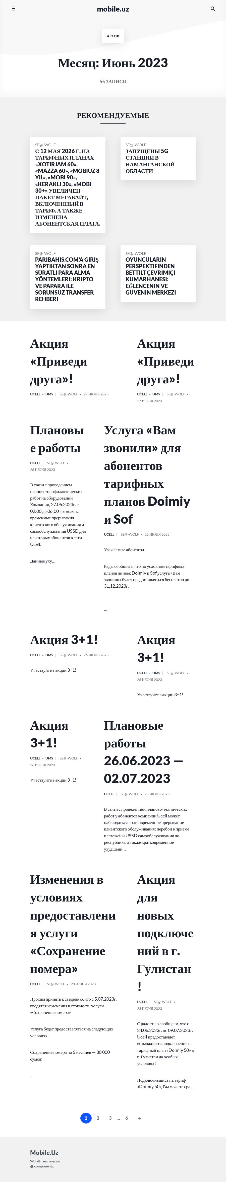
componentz (41, 1166)
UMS (49, 394)
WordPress (39, 1161)
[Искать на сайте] (213, 8)
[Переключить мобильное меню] (13, 8)
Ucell (35, 394)
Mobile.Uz (113, 8)
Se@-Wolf (45, 144)
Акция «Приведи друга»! (58, 360)
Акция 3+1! (64, 639)
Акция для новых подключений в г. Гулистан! (165, 932)
